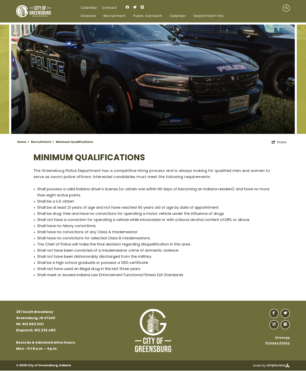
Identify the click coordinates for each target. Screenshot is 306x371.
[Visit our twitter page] (135, 7)
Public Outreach (147, 16)
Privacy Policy (278, 343)
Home (23, 142)
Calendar (89, 8)
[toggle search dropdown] (286, 8)
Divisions (88, 16)
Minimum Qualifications (74, 142)
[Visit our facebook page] (127, 7)
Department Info (208, 16)
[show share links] (279, 142)
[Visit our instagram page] (274, 324)
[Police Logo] (33, 11)
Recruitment (114, 16)
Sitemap (282, 338)
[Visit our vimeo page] (142, 7)
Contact (109, 8)
